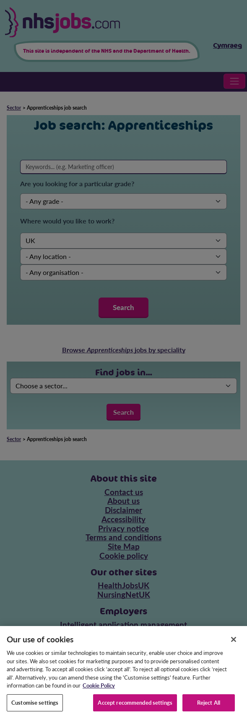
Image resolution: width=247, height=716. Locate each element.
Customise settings (34, 706)
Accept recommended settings (135, 706)
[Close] (233, 643)
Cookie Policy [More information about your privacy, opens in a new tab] (99, 689)
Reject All (208, 706)
